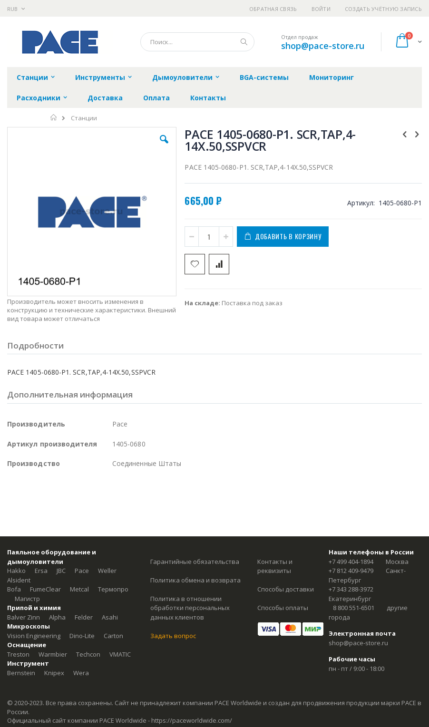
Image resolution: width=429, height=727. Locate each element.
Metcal (79, 589)
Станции (84, 118)
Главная (54, 117)
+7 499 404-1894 (351, 561)
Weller (107, 570)
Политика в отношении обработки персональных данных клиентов (190, 607)
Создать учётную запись (383, 8)
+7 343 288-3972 (351, 589)
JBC (61, 570)
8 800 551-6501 (353, 607)
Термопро (113, 589)
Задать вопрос (173, 635)
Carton (113, 635)
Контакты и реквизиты (274, 566)
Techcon (88, 654)
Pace (82, 570)
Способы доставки (285, 589)
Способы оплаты (282, 607)
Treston (18, 654)
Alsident (18, 580)
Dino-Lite (82, 635)
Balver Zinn (23, 617)
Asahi (110, 617)
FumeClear (45, 589)
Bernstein (21, 673)
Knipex (54, 673)
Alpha (57, 617)
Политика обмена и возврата (195, 580)
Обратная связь (273, 8)
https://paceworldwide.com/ (191, 720)
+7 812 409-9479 (351, 570)
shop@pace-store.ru (322, 45)
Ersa (41, 570)
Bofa (14, 589)
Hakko (16, 570)
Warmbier (53, 654)
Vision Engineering (33, 635)
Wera (81, 673)
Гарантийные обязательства (194, 561)
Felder (84, 617)
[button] (164, 146)
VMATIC (120, 654)
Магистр (27, 598)
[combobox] (197, 41)
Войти (321, 8)
